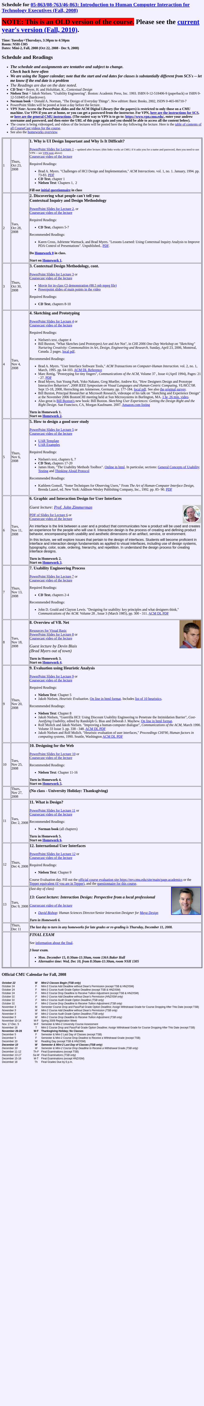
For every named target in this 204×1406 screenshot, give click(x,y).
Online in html (115, 467)
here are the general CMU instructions (42, 116)
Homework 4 (51, 662)
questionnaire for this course (116, 883)
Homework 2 (51, 416)
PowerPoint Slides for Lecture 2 (52, 209)
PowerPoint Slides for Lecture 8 (52, 634)
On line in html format (105, 699)
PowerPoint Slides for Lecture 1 (52, 149)
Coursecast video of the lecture (51, 156)
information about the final (54, 943)
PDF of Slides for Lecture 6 (49, 515)
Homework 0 (44, 253)
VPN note (48, 153)
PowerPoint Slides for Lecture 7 (52, 576)
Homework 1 (51, 260)
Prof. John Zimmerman (73, 507)
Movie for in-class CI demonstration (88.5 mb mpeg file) (77, 285)
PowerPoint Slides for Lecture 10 (53, 754)
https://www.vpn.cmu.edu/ (144, 116)
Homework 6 (51, 840)
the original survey (173, 389)
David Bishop (47, 913)
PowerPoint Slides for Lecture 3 (52, 274)
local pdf (68, 351)
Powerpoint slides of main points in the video (69, 289)
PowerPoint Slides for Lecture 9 (52, 676)
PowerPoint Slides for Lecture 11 (53, 810)
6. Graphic (39, 498)
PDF (51, 175)
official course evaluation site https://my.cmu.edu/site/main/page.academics (130, 879)
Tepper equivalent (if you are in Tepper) (57, 883)
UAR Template (48, 441)
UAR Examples (49, 445)
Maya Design (149, 913)
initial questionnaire (56, 190)
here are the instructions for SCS (174, 113)
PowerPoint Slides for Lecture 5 (52, 429)
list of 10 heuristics (148, 699)
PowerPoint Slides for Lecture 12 (53, 854)
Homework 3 (51, 562)
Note (21, 109)
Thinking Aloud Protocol (72, 471)
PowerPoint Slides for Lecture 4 (52, 321)
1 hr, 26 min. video (175, 397)
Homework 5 (51, 783)
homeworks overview (42, 132)
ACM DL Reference (88, 370)
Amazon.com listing (136, 405)
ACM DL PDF (158, 613)
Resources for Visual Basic (48, 630)
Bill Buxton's (65, 401)
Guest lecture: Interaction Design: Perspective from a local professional (95, 897)
